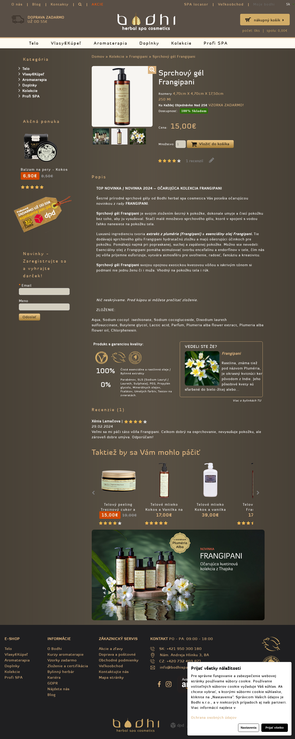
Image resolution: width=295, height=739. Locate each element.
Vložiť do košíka (210, 144)
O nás (17, 4)
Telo (34, 43)
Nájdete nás (58, 689)
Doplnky (149, 43)
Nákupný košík (269, 20)
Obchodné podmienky (119, 660)
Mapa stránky (111, 677)
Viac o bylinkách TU (247, 400)
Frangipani (138, 56)
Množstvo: (172, 144)
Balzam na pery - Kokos (44, 169)
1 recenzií (194, 161)
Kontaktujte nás (114, 671)
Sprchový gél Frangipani (174, 56)
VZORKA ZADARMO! (226, 105)
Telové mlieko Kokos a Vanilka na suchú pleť (164, 509)
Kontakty (60, 4)
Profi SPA (216, 43)
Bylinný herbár (60, 671)
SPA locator (196, 4)
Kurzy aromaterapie (65, 654)
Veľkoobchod (231, 4)
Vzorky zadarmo (62, 660)
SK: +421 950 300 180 (180, 648)
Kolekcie (181, 43)
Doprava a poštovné (117, 654)
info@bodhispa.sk (176, 667)
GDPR (52, 683)
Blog (36, 4)
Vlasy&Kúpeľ (66, 43)
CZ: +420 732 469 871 (180, 661)
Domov (98, 56)
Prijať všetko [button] (275, 727)
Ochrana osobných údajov (214, 717)
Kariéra (54, 677)
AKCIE (98, 4)
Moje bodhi (264, 4)
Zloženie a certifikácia (67, 666)
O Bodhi (54, 648)
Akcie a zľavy (111, 648)
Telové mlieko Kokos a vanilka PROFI (210, 509)
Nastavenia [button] (249, 727)
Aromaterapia (110, 43)
